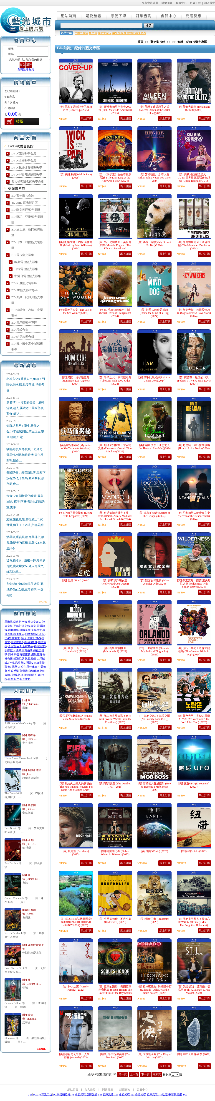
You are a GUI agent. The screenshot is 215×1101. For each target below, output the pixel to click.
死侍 (42, 634)
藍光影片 (13, 679)
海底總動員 (28, 675)
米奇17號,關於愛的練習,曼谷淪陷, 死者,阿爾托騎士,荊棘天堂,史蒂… (25, 501)
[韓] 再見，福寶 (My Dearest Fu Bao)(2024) (154, 244)
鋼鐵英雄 (25, 630)
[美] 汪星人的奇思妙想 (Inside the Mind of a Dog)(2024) (154, 313)
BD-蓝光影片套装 (22, 195)
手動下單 (119, 15)
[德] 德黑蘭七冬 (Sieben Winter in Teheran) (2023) (115, 853)
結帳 (19, 121)
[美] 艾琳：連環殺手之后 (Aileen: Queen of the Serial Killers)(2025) (154, 110)
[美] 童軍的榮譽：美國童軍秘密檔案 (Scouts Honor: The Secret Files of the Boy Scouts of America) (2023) (115, 991)
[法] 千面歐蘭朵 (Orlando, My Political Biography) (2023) (154, 651)
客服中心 (181, 3)
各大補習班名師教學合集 (27, 181)
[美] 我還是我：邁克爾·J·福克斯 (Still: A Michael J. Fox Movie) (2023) (194, 989)
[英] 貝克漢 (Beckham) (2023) (76, 853)
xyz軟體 (163, 1094)
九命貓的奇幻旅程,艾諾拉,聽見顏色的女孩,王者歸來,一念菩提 (24, 589)
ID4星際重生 (12, 638)
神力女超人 (34, 621)
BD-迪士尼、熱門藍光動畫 (27, 232)
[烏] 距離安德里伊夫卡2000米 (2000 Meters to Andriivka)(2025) (115, 110)
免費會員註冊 (150, 3)
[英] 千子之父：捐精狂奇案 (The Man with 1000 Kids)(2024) (115, 380)
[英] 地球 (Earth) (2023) (154, 851)
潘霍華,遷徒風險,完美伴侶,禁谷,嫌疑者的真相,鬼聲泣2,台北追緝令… (26, 542)
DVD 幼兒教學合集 (23, 160)
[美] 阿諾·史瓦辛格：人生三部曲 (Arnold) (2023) (75, 1056)
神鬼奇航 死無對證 (123, 33)
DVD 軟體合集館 (20, 146)
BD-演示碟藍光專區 (24, 322)
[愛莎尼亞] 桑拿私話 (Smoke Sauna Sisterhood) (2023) (75, 717)
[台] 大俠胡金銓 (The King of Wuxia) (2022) (155, 1056)
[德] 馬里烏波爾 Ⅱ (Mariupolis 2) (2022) (115, 650)
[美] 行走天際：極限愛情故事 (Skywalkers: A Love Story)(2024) (194, 313)
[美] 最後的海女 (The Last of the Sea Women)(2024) (75, 311)
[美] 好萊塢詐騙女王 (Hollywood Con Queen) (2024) (115, 583)
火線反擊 (13, 670)
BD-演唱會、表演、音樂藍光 (27, 312)
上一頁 (134, 1074)
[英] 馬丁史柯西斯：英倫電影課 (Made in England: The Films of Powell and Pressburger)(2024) (115, 247)
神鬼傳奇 (30, 625)
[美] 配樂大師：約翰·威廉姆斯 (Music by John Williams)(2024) (75, 245)
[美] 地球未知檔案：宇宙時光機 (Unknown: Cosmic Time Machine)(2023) (115, 448)
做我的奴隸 (30, 642)
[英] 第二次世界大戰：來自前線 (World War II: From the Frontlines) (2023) (115, 719)
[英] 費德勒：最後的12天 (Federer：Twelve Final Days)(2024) (193, 380)
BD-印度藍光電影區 (24, 283)
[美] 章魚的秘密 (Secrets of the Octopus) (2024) (154, 514)
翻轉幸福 (13, 654)
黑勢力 (16, 666)
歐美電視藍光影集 (26, 262)
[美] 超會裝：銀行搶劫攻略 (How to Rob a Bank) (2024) (194, 447)
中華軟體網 (175, 1094)
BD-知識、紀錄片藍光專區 (27, 300)
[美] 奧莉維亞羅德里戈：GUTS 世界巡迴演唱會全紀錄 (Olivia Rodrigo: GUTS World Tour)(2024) (194, 179)
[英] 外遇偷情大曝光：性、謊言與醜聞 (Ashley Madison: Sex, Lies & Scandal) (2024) (115, 516)
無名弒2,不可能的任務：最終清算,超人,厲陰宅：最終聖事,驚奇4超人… (25, 408)
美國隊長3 (17, 642)
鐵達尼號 (18, 658)
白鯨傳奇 (33, 670)
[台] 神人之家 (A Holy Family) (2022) (76, 988)
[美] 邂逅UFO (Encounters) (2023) (193, 785)
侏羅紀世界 (34, 638)
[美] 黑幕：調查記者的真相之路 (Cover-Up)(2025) (76, 108)
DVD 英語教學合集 (23, 153)
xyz (30, 1094)
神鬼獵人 (18, 634)
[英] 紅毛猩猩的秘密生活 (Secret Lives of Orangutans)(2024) (115, 313)
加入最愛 (209, 3)
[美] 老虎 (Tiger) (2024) (75, 580)
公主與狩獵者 (29, 666)
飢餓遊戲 (30, 658)
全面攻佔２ (15, 646)
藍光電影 (25, 679)
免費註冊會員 (26, 69)
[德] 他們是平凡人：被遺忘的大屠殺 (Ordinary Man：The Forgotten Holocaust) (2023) (194, 923)
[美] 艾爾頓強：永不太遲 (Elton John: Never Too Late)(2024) (155, 177)
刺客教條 (13, 630)
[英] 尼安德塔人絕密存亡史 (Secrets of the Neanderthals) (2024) (194, 516)
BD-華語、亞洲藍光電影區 (27, 219)
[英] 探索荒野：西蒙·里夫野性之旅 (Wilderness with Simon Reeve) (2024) (193, 583)
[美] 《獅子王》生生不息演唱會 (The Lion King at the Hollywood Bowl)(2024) (115, 177)
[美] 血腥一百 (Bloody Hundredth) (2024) (76, 650)
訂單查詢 (144, 15)
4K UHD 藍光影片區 (24, 202)
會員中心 (169, 15)
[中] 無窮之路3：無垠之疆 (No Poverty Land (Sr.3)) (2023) (154, 719)
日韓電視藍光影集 (26, 269)
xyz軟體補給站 (61, 1094)
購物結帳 (94, 15)
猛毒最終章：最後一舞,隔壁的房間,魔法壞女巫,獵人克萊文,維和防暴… (26, 566)
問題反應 (194, 15)
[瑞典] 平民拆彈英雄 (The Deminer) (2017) (115, 1056)
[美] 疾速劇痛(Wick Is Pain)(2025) (76, 176)
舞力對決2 (27, 662)
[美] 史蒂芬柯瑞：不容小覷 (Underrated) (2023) (115, 920)
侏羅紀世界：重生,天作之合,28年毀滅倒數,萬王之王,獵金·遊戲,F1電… (25, 431)
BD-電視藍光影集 (22, 255)
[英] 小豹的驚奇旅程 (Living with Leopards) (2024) (75, 514)
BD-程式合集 (19, 329)
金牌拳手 (27, 646)
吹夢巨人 (10, 650)
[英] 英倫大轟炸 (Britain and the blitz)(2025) (193, 108)
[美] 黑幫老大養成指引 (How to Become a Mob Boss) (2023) (154, 786)
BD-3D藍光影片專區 (24, 290)
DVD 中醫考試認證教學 (26, 174)
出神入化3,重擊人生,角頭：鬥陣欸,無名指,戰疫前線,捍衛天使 (25, 384)
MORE (43, 601)
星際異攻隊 (11, 621)
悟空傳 (23, 621)
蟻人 (24, 638)
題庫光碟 (91, 1094)
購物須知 (167, 3)
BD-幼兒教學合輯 (22, 336)
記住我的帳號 (34, 59)
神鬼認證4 (40, 646)
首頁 (140, 42)
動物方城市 (32, 634)
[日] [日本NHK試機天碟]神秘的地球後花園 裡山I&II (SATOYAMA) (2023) (76, 922)
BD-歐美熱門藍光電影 (25, 209)
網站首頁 (69, 15)
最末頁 (157, 1074)
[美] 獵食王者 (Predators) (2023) (154, 920)
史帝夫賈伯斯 (24, 650)
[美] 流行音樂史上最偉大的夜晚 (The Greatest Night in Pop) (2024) (194, 651)
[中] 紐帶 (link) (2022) (194, 851)
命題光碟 (80, 1094)
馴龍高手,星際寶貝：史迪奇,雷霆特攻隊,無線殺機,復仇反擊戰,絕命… (24, 454)
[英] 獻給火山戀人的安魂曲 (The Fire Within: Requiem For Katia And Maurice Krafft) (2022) (76, 788)
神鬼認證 (14, 662)
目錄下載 (195, 3)
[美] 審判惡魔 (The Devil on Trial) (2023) (115, 785)
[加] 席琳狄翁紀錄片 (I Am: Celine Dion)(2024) (154, 379)
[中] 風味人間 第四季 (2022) (193, 1054)
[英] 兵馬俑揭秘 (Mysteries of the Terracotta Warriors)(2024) (75, 448)
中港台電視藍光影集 (27, 276)
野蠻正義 (25, 654)
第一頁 (123, 1074)
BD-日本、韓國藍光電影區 (27, 245)
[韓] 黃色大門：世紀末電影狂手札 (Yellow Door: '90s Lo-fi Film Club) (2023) (194, 719)
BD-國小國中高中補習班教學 (27, 346)
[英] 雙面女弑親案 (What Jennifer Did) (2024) (154, 582)
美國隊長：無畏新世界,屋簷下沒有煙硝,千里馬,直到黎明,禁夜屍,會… (26, 478)
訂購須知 (124, 1089)
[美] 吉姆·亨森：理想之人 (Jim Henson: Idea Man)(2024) (155, 447)
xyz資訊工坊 (44, 1094)
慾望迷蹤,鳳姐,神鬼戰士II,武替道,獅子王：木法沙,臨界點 (24, 522)
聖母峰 (24, 670)
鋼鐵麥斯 (36, 654)
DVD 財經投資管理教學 (26, 167)
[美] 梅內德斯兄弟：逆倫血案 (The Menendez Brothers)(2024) (194, 245)
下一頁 (145, 1074)
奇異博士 (36, 630)
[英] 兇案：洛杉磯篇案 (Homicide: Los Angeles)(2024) (75, 380)
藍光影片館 (16, 188)
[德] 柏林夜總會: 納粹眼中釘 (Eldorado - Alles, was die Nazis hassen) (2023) (154, 989)
